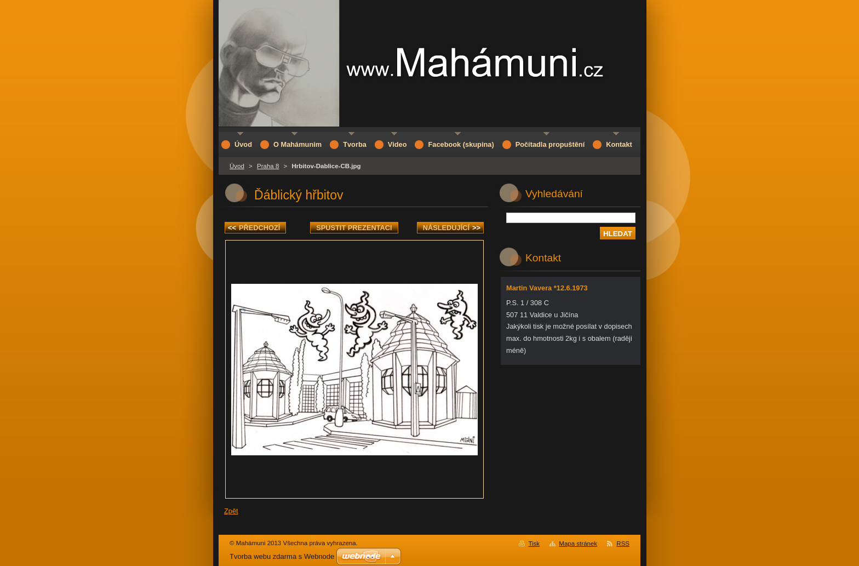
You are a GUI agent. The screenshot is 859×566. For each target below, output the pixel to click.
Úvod (237, 166)
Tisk (534, 543)
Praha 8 (268, 166)
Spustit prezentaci (354, 228)
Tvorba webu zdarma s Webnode (282, 556)
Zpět (231, 511)
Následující (451, 228)
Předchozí (254, 228)
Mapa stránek (578, 543)
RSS (622, 543)
